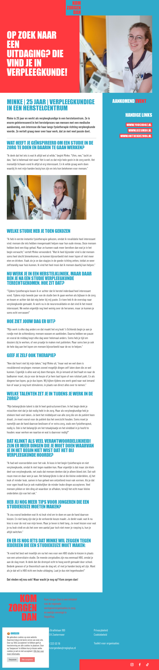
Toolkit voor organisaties (106, 643)
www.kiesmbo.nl (139, 130)
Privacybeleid (101, 630)
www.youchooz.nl (139, 125)
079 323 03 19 (53, 643)
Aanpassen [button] (12, 659)
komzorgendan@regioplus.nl (61, 648)
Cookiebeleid (100, 634)
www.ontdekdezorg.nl (135, 136)
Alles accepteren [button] (27, 659)
